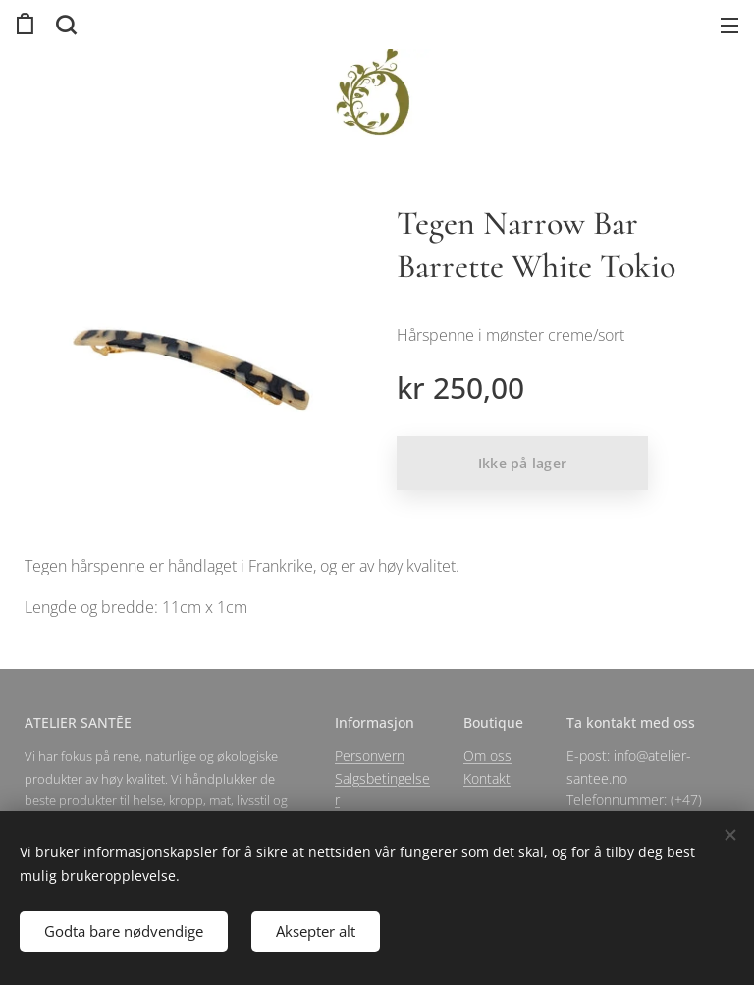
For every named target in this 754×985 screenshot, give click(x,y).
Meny (729, 26)
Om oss (487, 755)
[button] (63, 24)
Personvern (369, 755)
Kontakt (487, 777)
